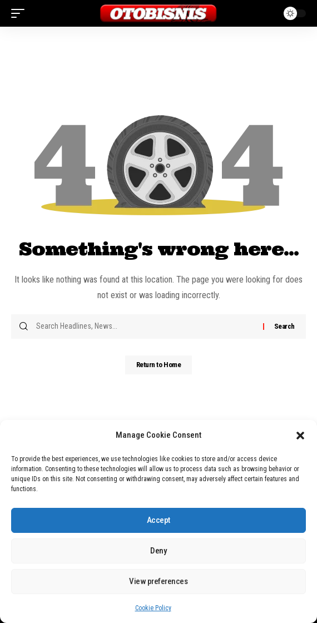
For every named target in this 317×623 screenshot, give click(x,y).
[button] (300, 435)
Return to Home (158, 364)
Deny (158, 551)
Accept (158, 520)
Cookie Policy (153, 608)
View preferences (158, 581)
